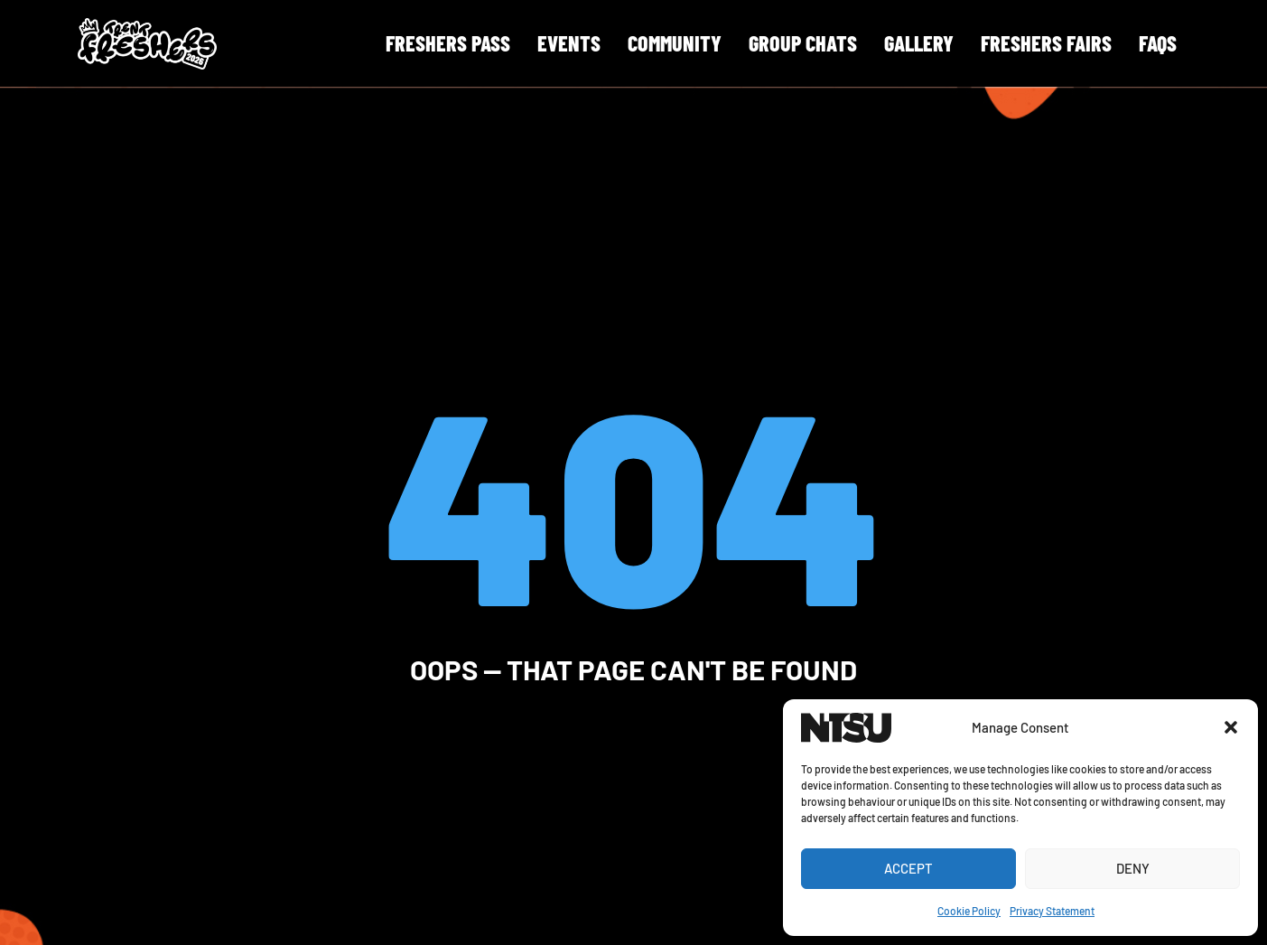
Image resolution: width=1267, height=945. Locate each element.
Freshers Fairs (1046, 43)
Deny (1133, 868)
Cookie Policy (969, 910)
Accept (908, 868)
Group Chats (803, 43)
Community (675, 43)
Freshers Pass (448, 43)
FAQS (1158, 43)
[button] (1231, 727)
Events (569, 43)
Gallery (919, 43)
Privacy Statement (1052, 910)
